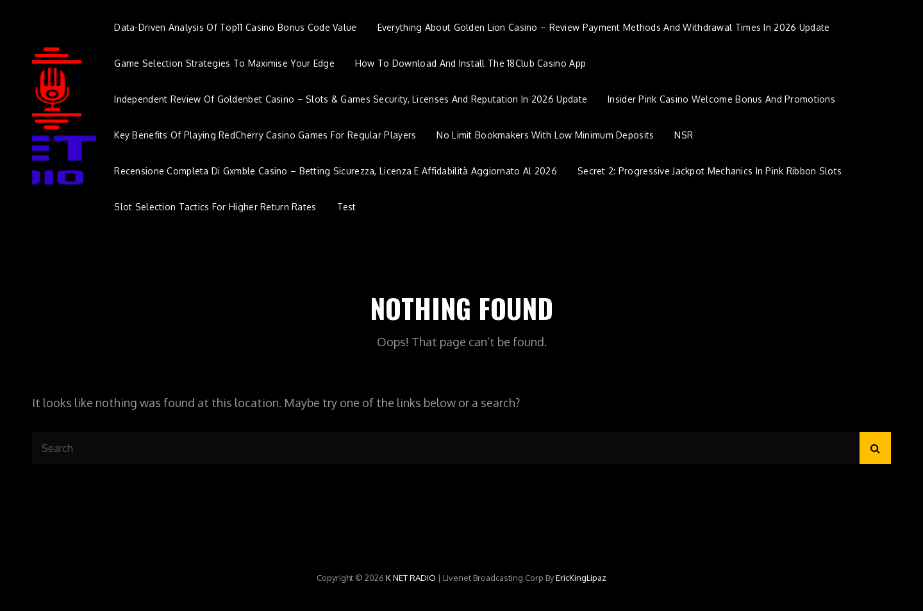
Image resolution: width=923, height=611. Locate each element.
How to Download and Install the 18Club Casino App (470, 63)
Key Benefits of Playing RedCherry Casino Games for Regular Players (265, 135)
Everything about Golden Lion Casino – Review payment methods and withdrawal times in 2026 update (604, 27)
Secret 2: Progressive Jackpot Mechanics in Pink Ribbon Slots (710, 170)
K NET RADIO (411, 578)
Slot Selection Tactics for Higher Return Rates (215, 206)
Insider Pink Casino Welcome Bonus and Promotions (721, 99)
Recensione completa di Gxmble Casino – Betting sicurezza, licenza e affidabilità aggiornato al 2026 (335, 170)
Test (346, 206)
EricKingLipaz (581, 578)
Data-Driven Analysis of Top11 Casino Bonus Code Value (235, 27)
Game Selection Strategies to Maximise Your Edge (224, 63)
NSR (683, 135)
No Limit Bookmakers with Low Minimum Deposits (545, 135)
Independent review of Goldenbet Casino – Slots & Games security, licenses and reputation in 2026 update (350, 99)
